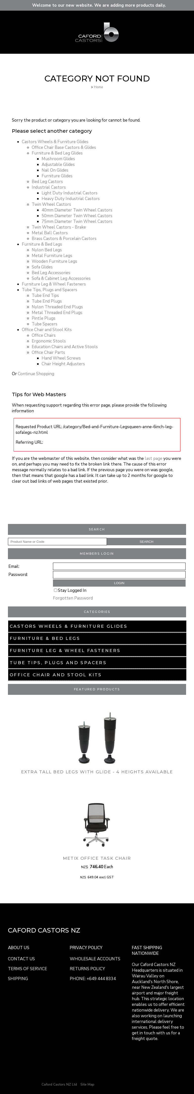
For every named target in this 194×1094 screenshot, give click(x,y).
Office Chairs (44, 335)
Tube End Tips (45, 295)
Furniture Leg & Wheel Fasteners (65, 650)
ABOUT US (18, 948)
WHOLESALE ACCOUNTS (95, 959)
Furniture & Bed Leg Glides (57, 153)
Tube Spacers (44, 324)
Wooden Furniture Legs (54, 261)
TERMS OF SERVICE (27, 969)
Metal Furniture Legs (52, 256)
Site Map (87, 1084)
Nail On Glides (55, 170)
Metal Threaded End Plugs (57, 312)
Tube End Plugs (47, 301)
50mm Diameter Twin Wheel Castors (77, 216)
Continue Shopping (36, 374)
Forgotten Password (73, 598)
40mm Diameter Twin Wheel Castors (77, 210)
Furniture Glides (57, 176)
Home (98, 87)
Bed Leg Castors (47, 181)
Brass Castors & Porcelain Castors (64, 238)
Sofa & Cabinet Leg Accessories (61, 278)
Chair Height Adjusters (63, 364)
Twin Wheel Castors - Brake (59, 227)
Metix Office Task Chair (97, 858)
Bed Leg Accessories (51, 273)
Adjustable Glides (58, 164)
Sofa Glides (42, 267)
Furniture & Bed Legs (45, 638)
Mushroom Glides (58, 159)
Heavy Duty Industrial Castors (71, 199)
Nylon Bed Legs (47, 250)
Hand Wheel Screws (61, 358)
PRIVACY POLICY (86, 948)
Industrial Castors (49, 187)
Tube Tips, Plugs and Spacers (58, 662)
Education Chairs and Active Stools (65, 347)
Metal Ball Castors (50, 233)
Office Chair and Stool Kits (56, 674)
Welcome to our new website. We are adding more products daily (98, 5)
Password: (18, 574)
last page (153, 458)
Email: (13, 566)
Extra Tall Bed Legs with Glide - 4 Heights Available (97, 771)
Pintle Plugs (43, 318)
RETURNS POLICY (87, 969)
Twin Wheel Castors (51, 204)
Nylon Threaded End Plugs (57, 307)
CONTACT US (21, 959)
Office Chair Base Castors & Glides (64, 147)
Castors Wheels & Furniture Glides (68, 626)
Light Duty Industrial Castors (69, 193)
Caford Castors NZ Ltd (59, 1084)
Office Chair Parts (48, 352)
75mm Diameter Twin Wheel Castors (77, 221)
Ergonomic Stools (49, 341)
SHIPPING (18, 979)
